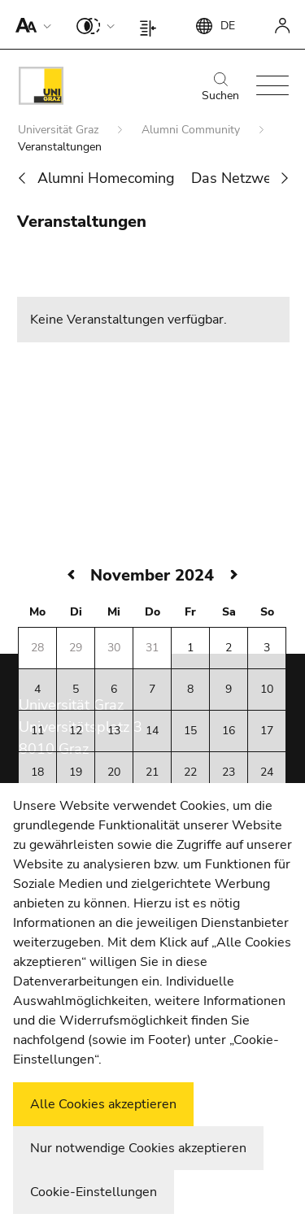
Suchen (220, 87)
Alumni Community (192, 129)
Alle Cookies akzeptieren (103, 1104)
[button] (29, 24)
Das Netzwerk (237, 178)
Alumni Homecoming (106, 178)
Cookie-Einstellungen (93, 1192)
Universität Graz (60, 129)
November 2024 (152, 575)
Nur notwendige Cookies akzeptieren (138, 1148)
